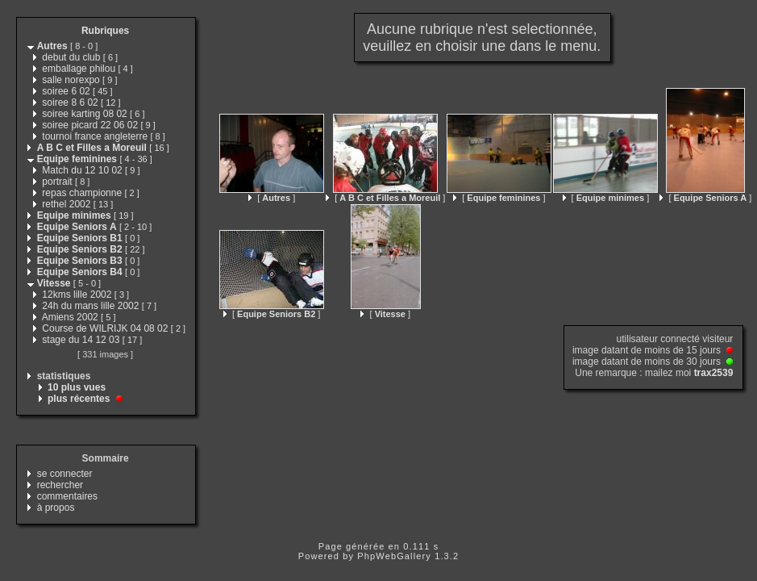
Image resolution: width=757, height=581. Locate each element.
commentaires (67, 496)
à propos (56, 507)
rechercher (60, 485)
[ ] (271, 198)
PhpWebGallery (394, 556)
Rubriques (105, 30)
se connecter (65, 473)
